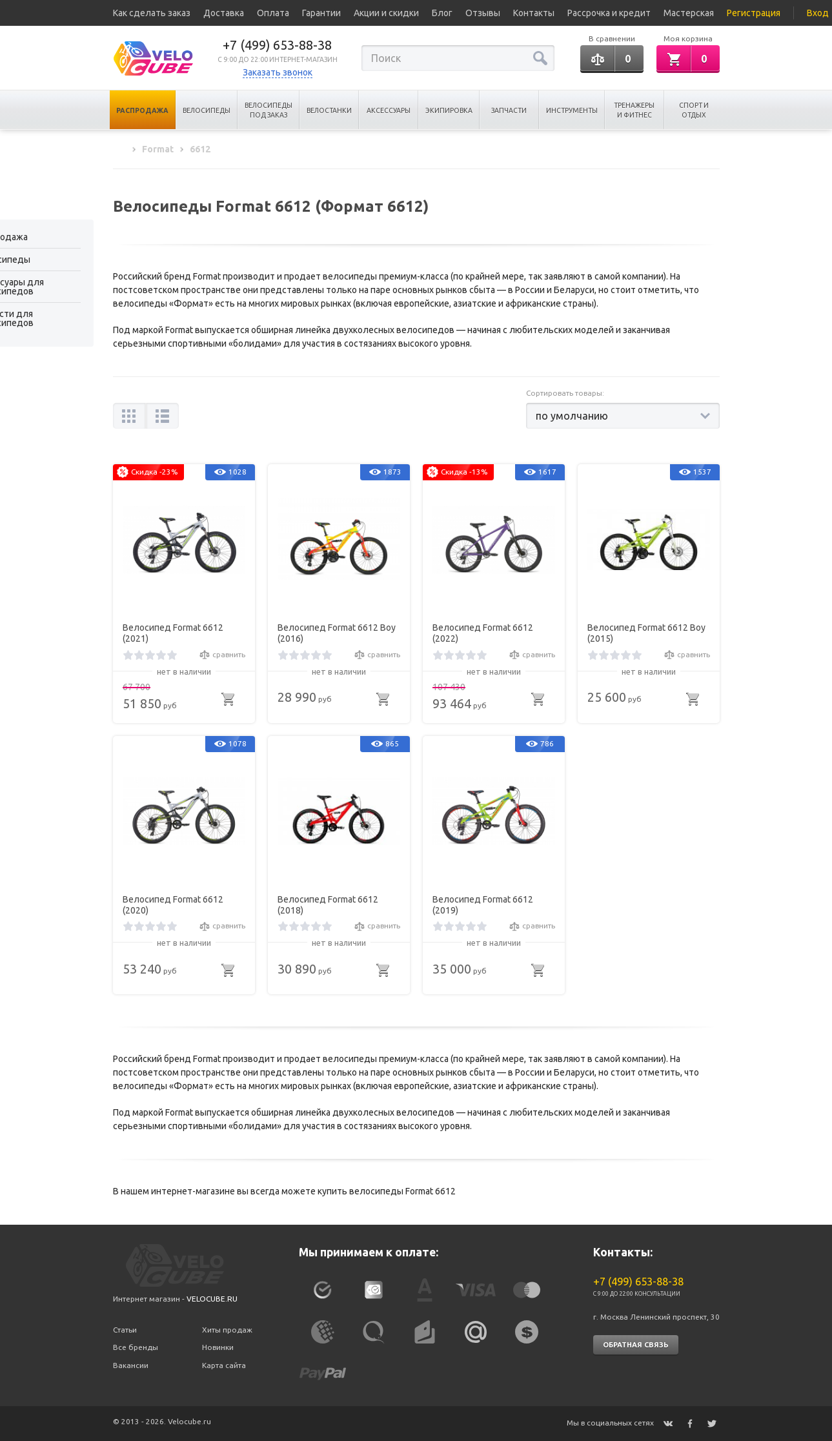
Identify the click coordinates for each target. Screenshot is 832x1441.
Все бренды (135, 1347)
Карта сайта (224, 1365)
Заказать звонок (277, 72)
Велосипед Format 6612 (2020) (173, 904)
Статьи (125, 1329)
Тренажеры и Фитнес (634, 110)
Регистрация (753, 13)
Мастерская (689, 13)
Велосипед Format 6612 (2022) (482, 633)
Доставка (223, 13)
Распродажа (142, 110)
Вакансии (130, 1365)
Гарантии (321, 13)
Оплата (273, 13)
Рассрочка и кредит (609, 13)
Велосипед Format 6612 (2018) (328, 904)
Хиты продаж (227, 1329)
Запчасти (509, 110)
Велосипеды (206, 110)
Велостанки (329, 110)
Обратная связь (636, 1345)
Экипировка (448, 110)
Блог (442, 13)
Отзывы (482, 13)
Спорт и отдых (694, 110)
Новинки (218, 1347)
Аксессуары (389, 110)
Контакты (533, 13)
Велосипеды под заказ (268, 110)
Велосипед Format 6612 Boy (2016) (337, 633)
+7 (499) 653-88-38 (277, 44)
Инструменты (572, 110)
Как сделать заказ (151, 13)
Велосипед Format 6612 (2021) (173, 633)
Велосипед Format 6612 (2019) (482, 904)
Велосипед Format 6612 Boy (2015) (646, 633)
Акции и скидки (386, 13)
